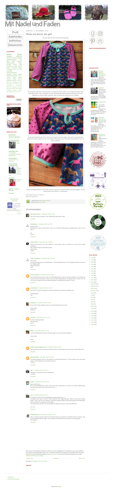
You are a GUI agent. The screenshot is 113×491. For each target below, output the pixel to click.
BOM (20, 82)
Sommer (9, 58)
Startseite (56, 458)
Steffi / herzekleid (35, 258)
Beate (32, 330)
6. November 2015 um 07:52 (45, 224)
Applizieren (9, 80)
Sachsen (9, 79)
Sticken (14, 79)
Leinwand (19, 87)
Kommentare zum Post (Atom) (39, 461)
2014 (92, 311)
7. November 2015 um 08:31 (46, 357)
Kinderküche (19, 85)
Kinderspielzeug (11, 59)
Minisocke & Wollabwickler (101, 135)
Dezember (93, 284)
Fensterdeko (9, 85)
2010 (92, 320)
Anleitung (9, 74)
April (92, 301)
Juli (92, 295)
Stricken (20, 66)
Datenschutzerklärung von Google (34, 455)
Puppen (19, 61)
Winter (20, 68)
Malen (14, 77)
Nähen (43, 202)
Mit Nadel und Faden (46, 200)
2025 (92, 260)
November (93, 286)
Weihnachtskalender (12, 72)
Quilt (11, 82)
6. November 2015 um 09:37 (47, 274)
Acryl (8, 82)
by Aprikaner (33, 288)
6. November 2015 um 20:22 (54, 347)
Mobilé (20, 88)
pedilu (32, 382)
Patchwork (14, 68)
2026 (92, 257)
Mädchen (36, 202)
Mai (92, 299)
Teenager (9, 90)
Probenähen (10, 69)
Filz (15, 69)
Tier (18, 69)
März (92, 304)
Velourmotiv (9, 88)
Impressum (11, 477)
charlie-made (33, 242)
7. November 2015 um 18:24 (41, 382)
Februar (93, 306)
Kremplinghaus (13, 158)
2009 (92, 322)
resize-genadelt (34, 357)
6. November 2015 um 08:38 (47, 258)
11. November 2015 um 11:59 (47, 414)
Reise (12, 75)
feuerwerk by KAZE (14, 140)
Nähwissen (9, 87)
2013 (92, 313)
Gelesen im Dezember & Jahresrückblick (102, 119)
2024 (92, 262)
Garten (15, 75)
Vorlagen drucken (17, 90)
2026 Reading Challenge (14, 200)
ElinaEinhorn (33, 224)
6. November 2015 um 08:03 (45, 242)
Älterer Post (82, 458)
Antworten (33, 219)
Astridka (32, 317)
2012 (92, 315)
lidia (31, 370)
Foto (12, 66)
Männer (15, 74)
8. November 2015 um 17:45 (40, 395)
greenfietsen (12, 135)
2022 (92, 266)
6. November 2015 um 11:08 (43, 302)
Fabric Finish (15, 88)
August (92, 293)
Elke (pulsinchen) (35, 214)
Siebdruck (14, 87)
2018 (92, 275)
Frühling (9, 66)
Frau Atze (11, 193)
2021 (92, 268)
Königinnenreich (34, 414)
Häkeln (20, 63)
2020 (92, 271)
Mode (40, 202)
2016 (92, 279)
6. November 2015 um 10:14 (45, 288)
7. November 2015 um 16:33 (40, 370)
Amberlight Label (13, 151)
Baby (15, 66)
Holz (21, 69)
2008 (92, 324)
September (93, 290)
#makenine (19, 80)
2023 (92, 264)
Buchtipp (9, 64)
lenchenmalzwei (34, 274)
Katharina (33, 302)
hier (51, 91)
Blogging (9, 56)
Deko (13, 61)
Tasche (14, 58)
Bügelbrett (101, 88)
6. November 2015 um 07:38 (47, 214)
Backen (20, 79)
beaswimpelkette (10, 91)
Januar (92, 308)
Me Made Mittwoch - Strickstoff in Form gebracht (102, 73)
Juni (92, 297)
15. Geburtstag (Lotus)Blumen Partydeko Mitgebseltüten (15, 154)
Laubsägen (9, 71)
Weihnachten (11, 63)
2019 (92, 273)
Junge (20, 64)
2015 (92, 282)
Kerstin (15, 203)
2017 (92, 277)
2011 (92, 318)
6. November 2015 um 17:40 (41, 330)
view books (19, 213)
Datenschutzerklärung (53, 454)
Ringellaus (11, 178)
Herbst (15, 64)
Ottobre (8, 68)
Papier (20, 77)
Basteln (19, 58)
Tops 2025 (14, 83)
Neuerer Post (29, 458)
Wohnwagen (16, 82)
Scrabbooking (17, 91)
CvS (31, 395)
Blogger (59, 486)
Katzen (14, 80)
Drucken (20, 83)
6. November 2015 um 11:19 (43, 317)
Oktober (93, 288)
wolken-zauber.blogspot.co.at (38, 347)
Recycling (9, 83)
